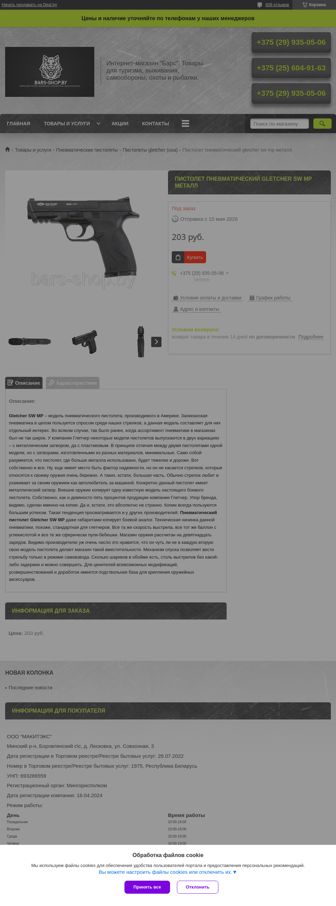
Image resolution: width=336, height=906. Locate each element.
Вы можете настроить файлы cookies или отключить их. (165, 872)
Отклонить (197, 887)
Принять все (147, 887)
